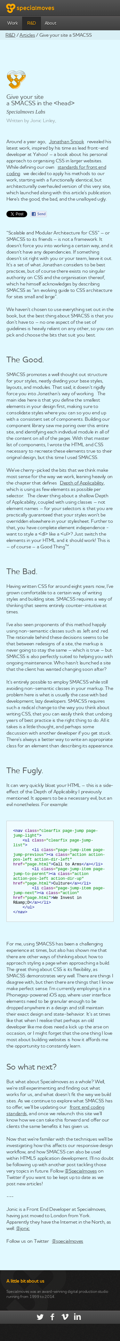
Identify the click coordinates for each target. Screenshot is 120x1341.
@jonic (23, 1245)
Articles (27, 35)
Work (12, 23)
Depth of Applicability (82, 483)
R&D (31, 23)
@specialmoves (67, 1258)
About (50, 23)
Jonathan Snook (66, 141)
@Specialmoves (81, 1188)
